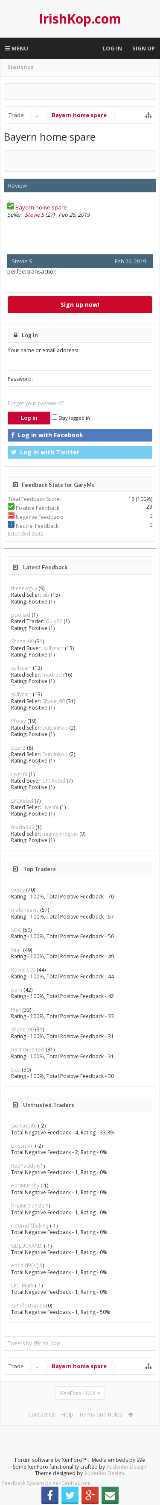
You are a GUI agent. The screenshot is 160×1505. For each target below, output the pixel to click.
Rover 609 (23, 969)
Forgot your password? (36, 403)
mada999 (22, 827)
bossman (22, 1145)
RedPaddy (23, 1165)
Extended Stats (25, 533)
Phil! (16, 1009)
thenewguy (24, 588)
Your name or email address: (43, 350)
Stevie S (34, 214)
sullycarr (53, 648)
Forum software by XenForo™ (51, 1460)
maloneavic (25, 909)
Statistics (20, 67)
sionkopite (24, 1125)
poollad (20, 614)
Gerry (18, 889)
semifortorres (28, 1305)
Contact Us (42, 1414)
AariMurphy (25, 1185)
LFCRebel (54, 780)
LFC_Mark (22, 1285)
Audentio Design (126, 1466)
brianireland (26, 1205)
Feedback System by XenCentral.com (46, 1483)
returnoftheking (30, 1225)
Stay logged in (71, 418)
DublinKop (55, 727)
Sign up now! (80, 304)
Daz (15, 1069)
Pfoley (18, 721)
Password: (20, 379)
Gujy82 (54, 621)
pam (16, 989)
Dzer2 (18, 747)
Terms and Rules (100, 1414)
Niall (16, 950)
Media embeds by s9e (118, 1460)
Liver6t (19, 774)
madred (52, 674)
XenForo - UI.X (78, 1393)
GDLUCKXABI (27, 1245)
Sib (45, 594)
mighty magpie (60, 833)
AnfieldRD (23, 1265)
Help (67, 1414)
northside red (27, 1049)
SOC (16, 930)
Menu (16, 48)
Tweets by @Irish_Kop (34, 1343)
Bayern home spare (41, 207)
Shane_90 (22, 641)
